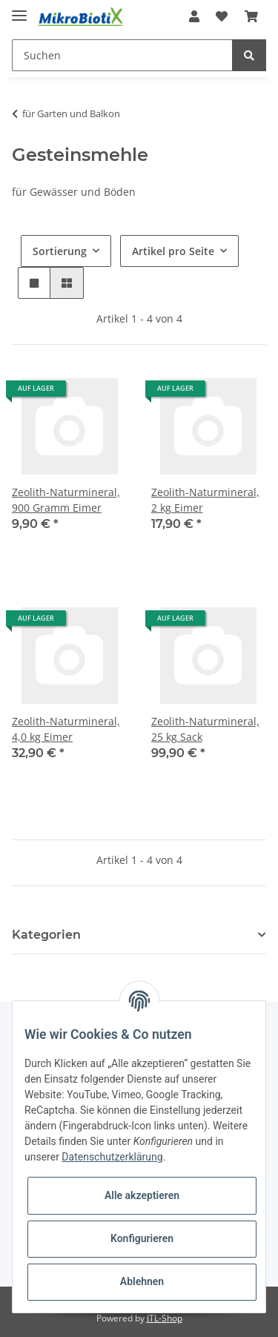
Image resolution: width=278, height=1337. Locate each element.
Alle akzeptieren (142, 1195)
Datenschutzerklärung (112, 1157)
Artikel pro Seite (173, 251)
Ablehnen (142, 1281)
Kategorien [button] (46, 935)
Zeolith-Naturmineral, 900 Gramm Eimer (66, 500)
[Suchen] (122, 55)
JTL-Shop (164, 1318)
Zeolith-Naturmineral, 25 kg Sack (205, 729)
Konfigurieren (141, 1238)
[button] (194, 16)
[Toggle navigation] (19, 9)
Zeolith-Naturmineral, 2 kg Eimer (205, 500)
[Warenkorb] (251, 16)
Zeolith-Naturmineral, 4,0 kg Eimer (66, 729)
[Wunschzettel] (222, 16)
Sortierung (60, 251)
